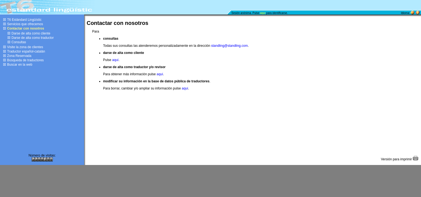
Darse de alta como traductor (32, 38)
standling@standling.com (229, 46)
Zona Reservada (19, 56)
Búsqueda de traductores (25, 60)
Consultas (18, 42)
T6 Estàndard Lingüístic (24, 20)
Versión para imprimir (399, 159)
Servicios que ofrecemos (25, 24)
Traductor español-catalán (26, 51)
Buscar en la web (19, 64)
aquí (262, 13)
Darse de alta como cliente (30, 33)
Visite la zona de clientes (25, 47)
